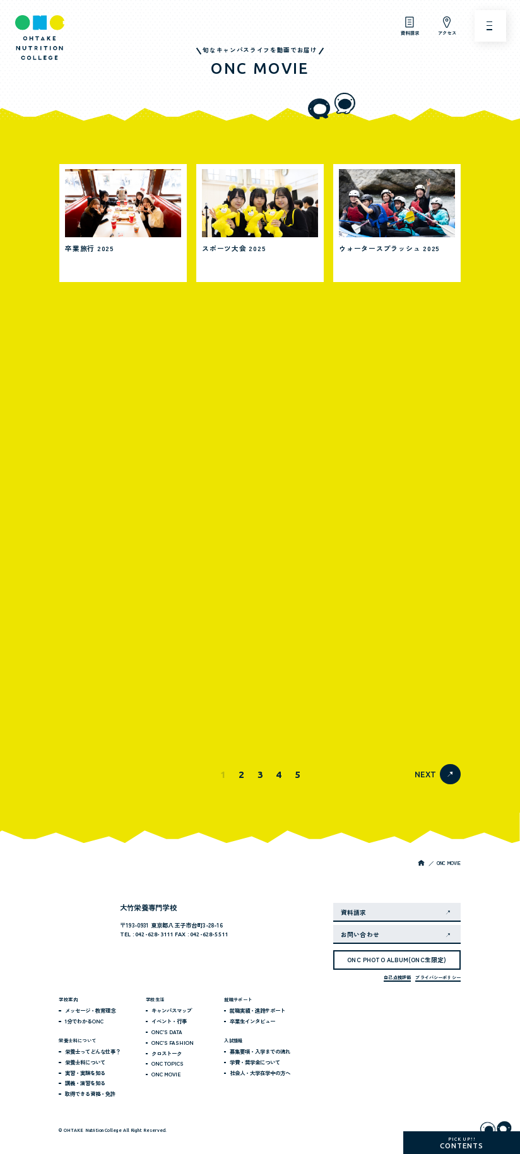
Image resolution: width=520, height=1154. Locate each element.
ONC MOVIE (165, 1074)
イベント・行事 (169, 1021)
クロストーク (166, 1053)
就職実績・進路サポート (257, 1010)
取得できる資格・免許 (90, 1093)
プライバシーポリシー (437, 977)
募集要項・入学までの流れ (260, 1051)
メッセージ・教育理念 (90, 1010)
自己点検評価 (397, 977)
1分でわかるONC (84, 1021)
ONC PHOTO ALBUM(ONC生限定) (396, 959)
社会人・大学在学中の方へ (260, 1072)
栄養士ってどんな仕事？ (93, 1051)
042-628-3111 (154, 934)
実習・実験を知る (85, 1072)
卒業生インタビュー (252, 1021)
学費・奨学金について (255, 1062)
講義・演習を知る (85, 1082)
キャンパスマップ (171, 1010)
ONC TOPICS (167, 1063)
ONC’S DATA (166, 1031)
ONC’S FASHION (172, 1042)
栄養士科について (85, 1062)
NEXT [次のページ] (425, 774)
